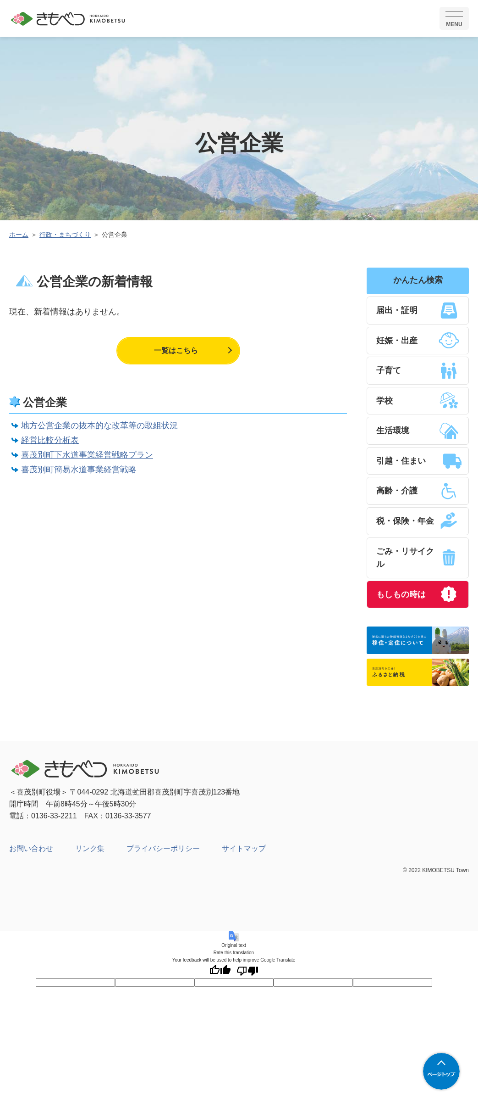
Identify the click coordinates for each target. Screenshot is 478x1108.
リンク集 (89, 852)
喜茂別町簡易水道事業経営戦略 (79, 469)
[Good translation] (220, 974)
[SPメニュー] (454, 18)
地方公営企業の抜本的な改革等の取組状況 (99, 425)
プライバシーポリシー (163, 852)
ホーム (18, 234)
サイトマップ (244, 852)
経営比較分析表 (50, 440)
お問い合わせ (31, 852)
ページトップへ (441, 1071)
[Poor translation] (247, 974)
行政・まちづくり (65, 234)
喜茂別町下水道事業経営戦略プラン (87, 454)
